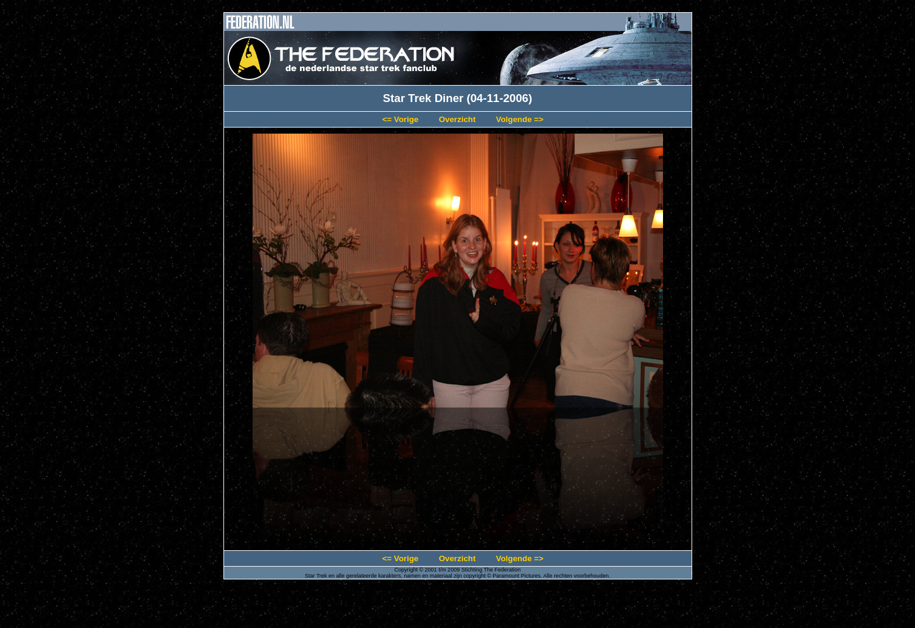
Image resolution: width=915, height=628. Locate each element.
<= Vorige (400, 119)
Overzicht (457, 119)
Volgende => (519, 119)
